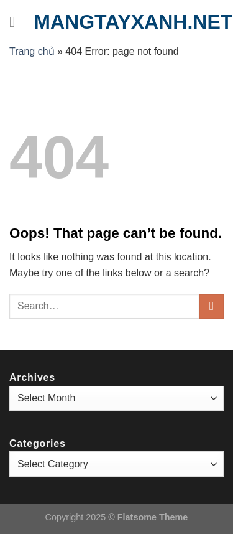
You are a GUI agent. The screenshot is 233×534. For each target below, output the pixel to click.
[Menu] (16, 21)
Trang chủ (32, 51)
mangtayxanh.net (133, 22)
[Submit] (211, 306)
